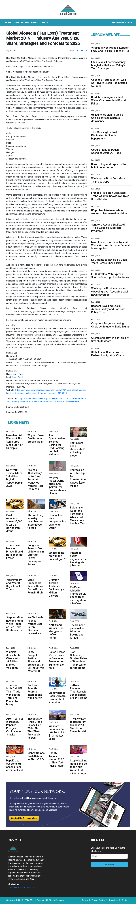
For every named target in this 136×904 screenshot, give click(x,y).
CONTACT (45, 22)
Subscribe (109, 864)
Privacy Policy (98, 900)
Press (34, 22)
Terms (85, 900)
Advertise (113, 900)
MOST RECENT (21, 22)
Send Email (17, 377)
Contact (125, 900)
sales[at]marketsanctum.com (21, 887)
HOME (8, 22)
